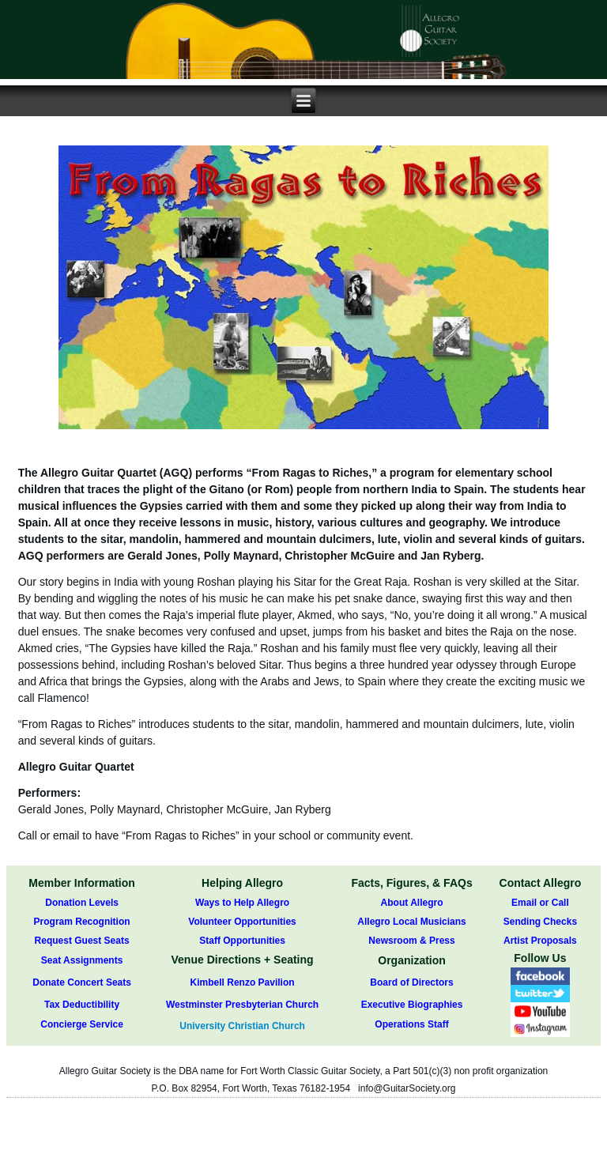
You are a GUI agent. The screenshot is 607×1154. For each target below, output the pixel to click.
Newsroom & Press (411, 940)
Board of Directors (411, 982)
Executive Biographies (412, 1004)
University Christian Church (242, 1025)
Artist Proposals (540, 940)
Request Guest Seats (82, 940)
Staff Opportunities (242, 940)
